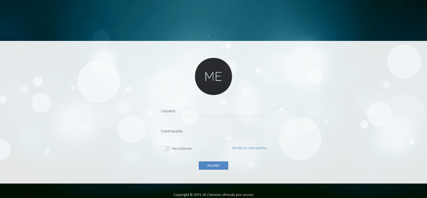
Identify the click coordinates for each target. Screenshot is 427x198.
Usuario (168, 110)
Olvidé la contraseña (249, 147)
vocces (248, 194)
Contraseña (171, 131)
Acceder (213, 165)
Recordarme (176, 148)
